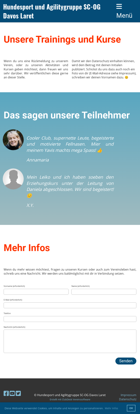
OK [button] (131, 408)
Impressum (128, 395)
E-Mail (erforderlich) (13, 299)
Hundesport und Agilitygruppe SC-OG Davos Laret (51, 11)
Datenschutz (127, 399)
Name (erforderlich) (80, 286)
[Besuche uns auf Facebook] (6, 393)
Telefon (7, 313)
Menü (124, 11)
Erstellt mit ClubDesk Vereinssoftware (70, 399)
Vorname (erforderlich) (14, 286)
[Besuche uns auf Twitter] (18, 393)
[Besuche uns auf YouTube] (12, 393)
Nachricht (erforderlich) (14, 327)
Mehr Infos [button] (111, 408)
